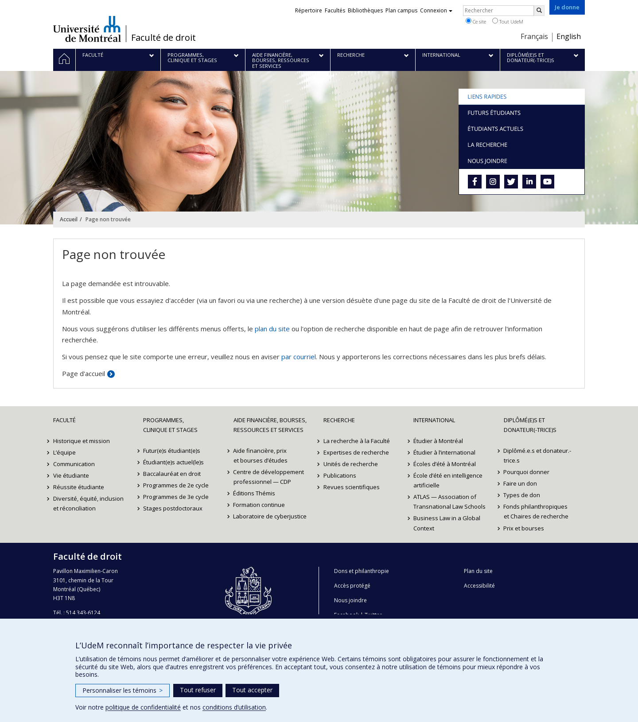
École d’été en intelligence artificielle (447, 480)
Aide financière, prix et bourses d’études (260, 455)
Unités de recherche (350, 464)
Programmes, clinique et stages (170, 425)
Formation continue (259, 505)
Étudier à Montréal (438, 441)
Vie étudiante (71, 475)
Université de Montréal (87, 29)
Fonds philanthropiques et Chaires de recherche (536, 511)
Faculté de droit (163, 37)
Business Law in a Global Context (446, 523)
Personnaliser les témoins (122, 690)
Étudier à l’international (444, 452)
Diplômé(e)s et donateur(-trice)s (530, 425)
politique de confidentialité (143, 707)
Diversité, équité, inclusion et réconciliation (88, 503)
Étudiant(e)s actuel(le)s (173, 462)
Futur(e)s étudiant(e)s (171, 451)
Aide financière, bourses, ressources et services (270, 425)
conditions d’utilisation (234, 707)
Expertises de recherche (356, 452)
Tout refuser (198, 690)
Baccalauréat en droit (172, 474)
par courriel (298, 356)
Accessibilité (479, 585)
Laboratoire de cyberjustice (270, 516)
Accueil (69, 219)
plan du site (272, 328)
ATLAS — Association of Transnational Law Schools (449, 501)
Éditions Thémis (254, 493)
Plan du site (478, 571)
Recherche (339, 420)
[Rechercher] (539, 10)
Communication (74, 464)
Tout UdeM (507, 21)
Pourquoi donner (527, 472)
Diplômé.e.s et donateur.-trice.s (538, 455)
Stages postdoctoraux (172, 508)
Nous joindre (350, 600)
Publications (339, 475)
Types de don (522, 495)
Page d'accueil (83, 373)
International (434, 420)
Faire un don (520, 483)
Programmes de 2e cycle (176, 485)
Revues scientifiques (351, 487)
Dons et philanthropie (361, 571)
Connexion (436, 10)
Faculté (64, 420)
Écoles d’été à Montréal (444, 464)
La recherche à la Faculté (356, 441)
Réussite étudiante (78, 487)
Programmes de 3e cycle (176, 497)
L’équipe (64, 452)
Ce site (476, 21)
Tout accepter (252, 690)
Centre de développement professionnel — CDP (268, 477)
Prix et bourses (524, 528)
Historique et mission (81, 441)
